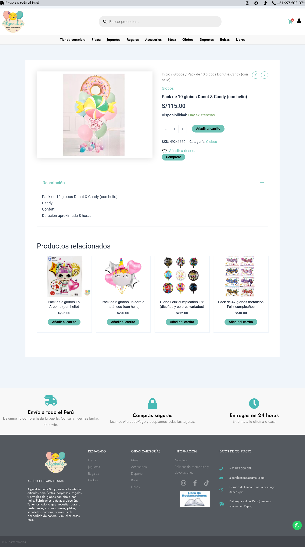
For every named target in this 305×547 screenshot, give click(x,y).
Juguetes (113, 39)
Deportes (207, 39)
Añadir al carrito (208, 129)
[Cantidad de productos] (174, 129)
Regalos (133, 39)
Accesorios (153, 39)
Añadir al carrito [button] (64, 323)
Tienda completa (72, 39)
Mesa (172, 39)
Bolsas (225, 39)
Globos (187, 39)
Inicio (166, 74)
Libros (240, 39)
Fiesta (96, 39)
